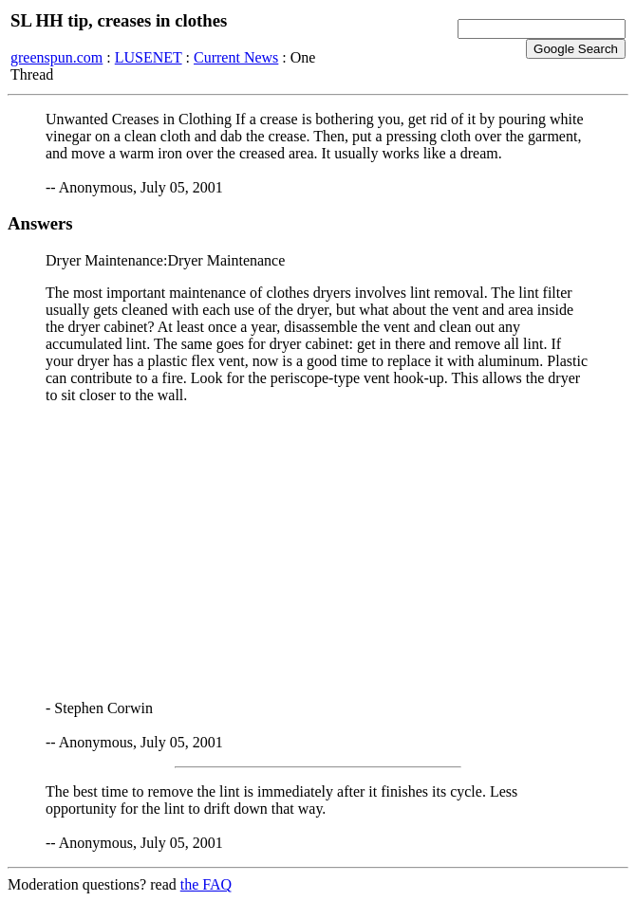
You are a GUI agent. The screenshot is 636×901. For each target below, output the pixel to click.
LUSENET (148, 57)
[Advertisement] (318, 552)
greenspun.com (56, 57)
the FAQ (206, 884)
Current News (236, 57)
